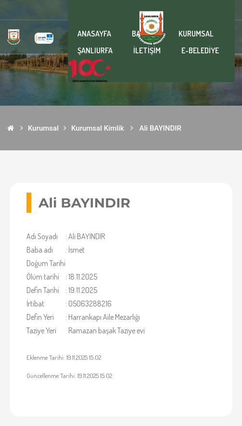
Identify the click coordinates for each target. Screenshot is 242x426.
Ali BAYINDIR (160, 128)
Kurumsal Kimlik (97, 128)
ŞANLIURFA (95, 50)
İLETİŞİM (147, 50)
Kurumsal (43, 128)
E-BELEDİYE (200, 50)
